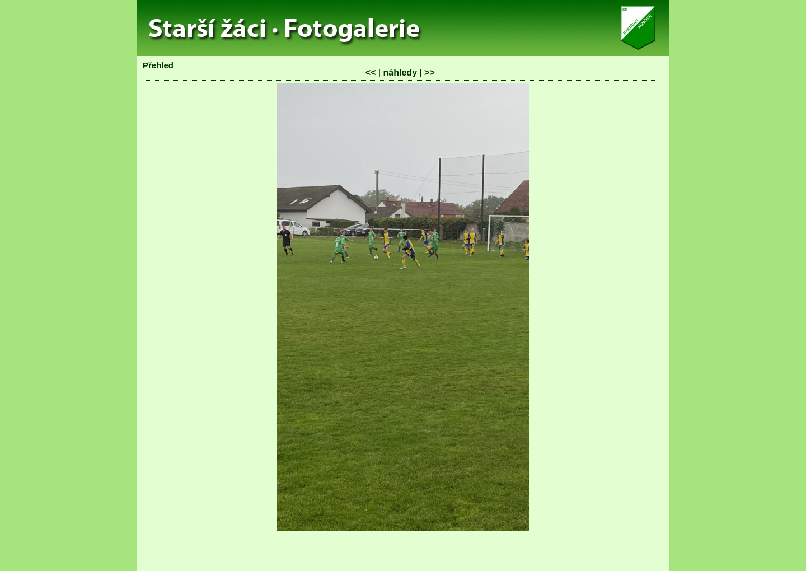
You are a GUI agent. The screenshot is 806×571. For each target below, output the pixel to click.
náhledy (400, 72)
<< (370, 72)
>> (429, 72)
